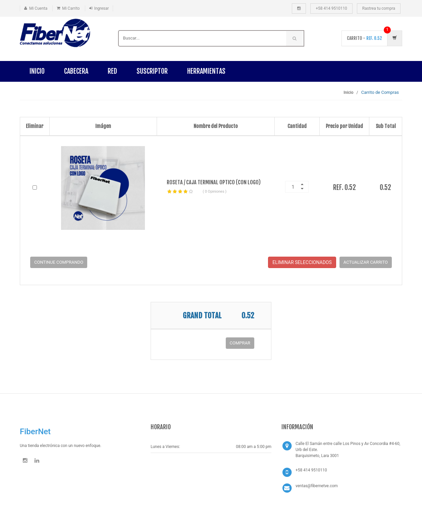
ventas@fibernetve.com (317, 485)
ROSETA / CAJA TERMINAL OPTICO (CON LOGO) (214, 182)
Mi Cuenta (38, 8)
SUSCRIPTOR (152, 71)
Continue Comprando (58, 262)
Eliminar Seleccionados (301, 262)
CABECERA (76, 71)
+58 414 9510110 (331, 8)
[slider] (180, 191)
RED (112, 71)
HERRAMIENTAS (206, 71)
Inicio (37, 71)
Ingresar (101, 8)
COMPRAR (240, 342)
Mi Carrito (71, 8)
